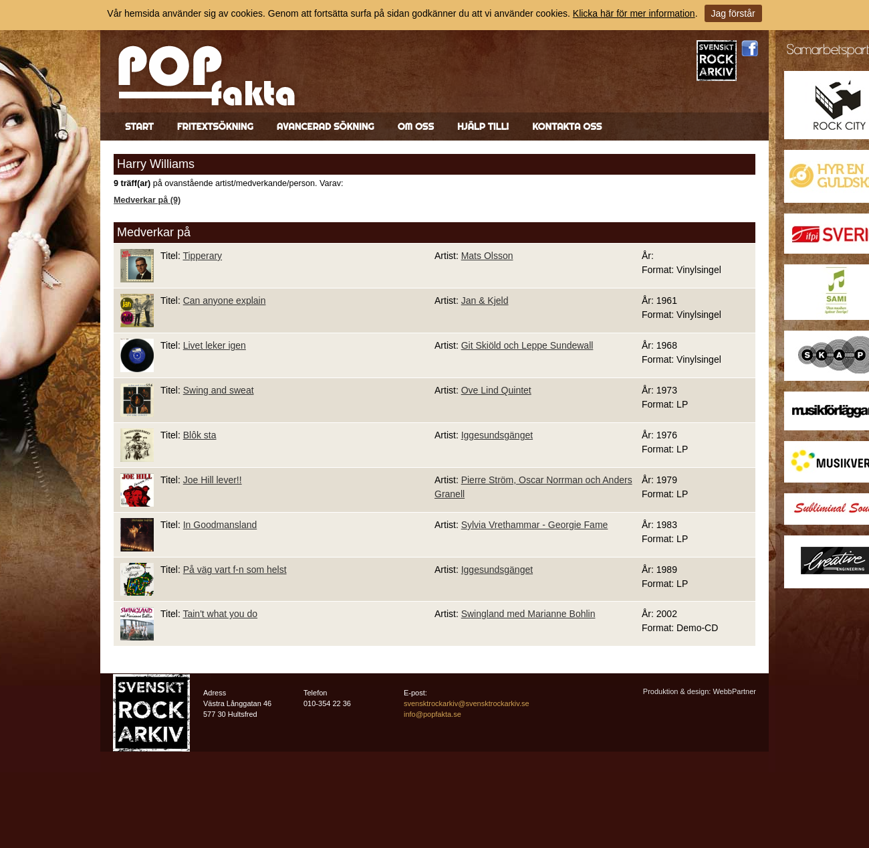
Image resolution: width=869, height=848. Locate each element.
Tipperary (202, 255)
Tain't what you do (219, 613)
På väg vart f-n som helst (235, 569)
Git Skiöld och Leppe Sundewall (527, 345)
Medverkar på (154, 232)
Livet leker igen (214, 345)
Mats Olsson (487, 255)
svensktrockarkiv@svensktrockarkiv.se (466, 703)
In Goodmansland (220, 524)
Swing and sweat (218, 390)
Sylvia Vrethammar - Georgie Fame (534, 524)
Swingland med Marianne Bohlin (528, 613)
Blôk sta (200, 435)
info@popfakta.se (432, 714)
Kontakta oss (567, 126)
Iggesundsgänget (497, 435)
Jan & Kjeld (485, 300)
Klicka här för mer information (634, 13)
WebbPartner (734, 691)
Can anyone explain (224, 300)
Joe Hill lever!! (212, 480)
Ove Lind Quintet (496, 390)
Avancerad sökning (325, 126)
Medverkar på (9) (147, 200)
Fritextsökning (215, 126)
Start (139, 126)
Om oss (416, 126)
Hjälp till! (483, 126)
